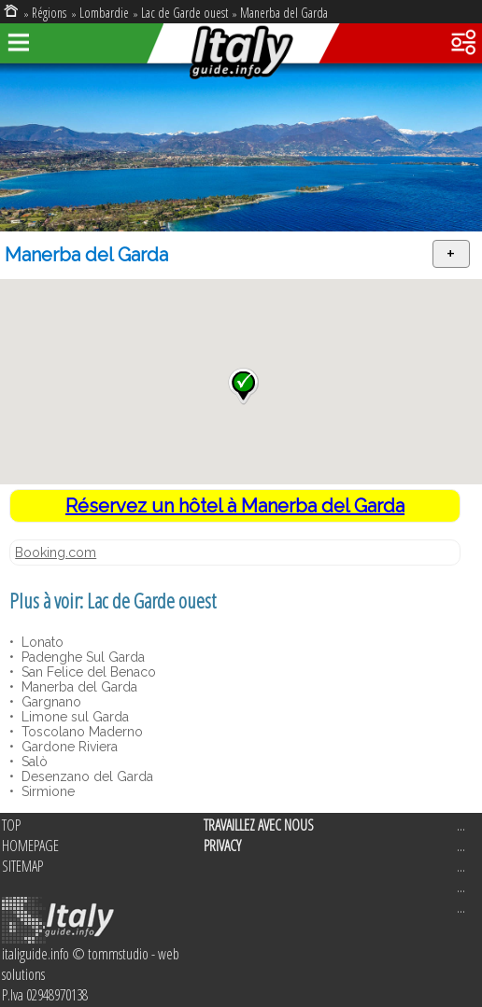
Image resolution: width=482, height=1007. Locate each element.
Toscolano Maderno (80, 731)
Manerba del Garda (284, 12)
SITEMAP (22, 866)
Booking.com (55, 552)
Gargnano (49, 701)
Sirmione (46, 791)
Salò (33, 761)
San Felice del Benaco (87, 671)
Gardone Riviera (68, 746)
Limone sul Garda (73, 716)
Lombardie (104, 12)
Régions (50, 12)
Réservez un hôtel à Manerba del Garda (234, 506)
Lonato (41, 642)
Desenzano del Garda (85, 776)
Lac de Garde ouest (184, 12)
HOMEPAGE (30, 845)
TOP (11, 825)
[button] (243, 386)
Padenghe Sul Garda (81, 657)
